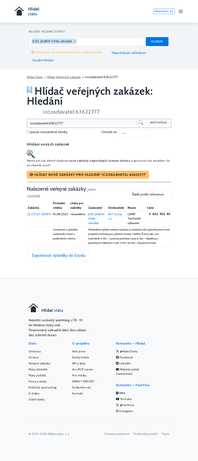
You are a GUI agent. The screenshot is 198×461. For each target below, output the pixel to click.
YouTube (124, 399)
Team (165, 434)
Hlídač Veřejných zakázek (64, 77)
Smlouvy (35, 351)
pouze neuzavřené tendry (49, 132)
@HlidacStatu (127, 351)
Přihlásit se (163, 11)
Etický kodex (80, 357)
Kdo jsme (78, 351)
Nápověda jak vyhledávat (127, 53)
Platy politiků (37, 375)
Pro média (79, 375)
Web (120, 393)
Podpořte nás (81, 387)
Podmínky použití (145, 434)
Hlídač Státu (35, 77)
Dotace (34, 357)
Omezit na (109, 132)
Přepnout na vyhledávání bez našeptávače (67, 52)
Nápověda (158, 122)
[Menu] (180, 11)
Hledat (157, 41)
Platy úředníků (38, 369)
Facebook (124, 357)
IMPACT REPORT (83, 381)
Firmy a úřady (38, 381)
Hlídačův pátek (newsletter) (127, 372)
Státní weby (37, 399)
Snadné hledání (41, 60)
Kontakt (77, 393)
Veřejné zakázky (39, 363)
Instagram (124, 411)
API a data (79, 363)
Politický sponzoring (43, 387)
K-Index (34, 393)
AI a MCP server (82, 369)
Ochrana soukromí (116, 434)
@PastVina (125, 405)
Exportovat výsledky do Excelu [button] (59, 255)
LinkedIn (123, 363)
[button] (88, 175)
